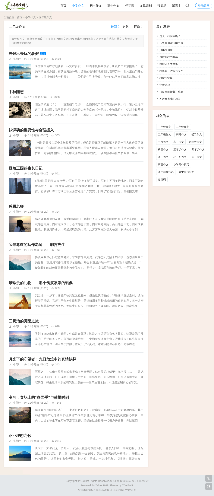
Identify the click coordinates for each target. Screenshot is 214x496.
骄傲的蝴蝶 (166, 77)
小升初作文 (180, 156)
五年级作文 (45, 17)
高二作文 (196, 156)
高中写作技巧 (186, 171)
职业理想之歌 (20, 436)
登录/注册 (203, 5)
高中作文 (113, 5)
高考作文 (181, 134)
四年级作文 (198, 149)
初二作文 (196, 134)
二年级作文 (182, 126)
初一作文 (163, 156)
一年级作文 (164, 126)
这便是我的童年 (168, 57)
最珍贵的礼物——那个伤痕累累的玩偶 (41, 283)
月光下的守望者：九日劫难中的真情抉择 (42, 359)
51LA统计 (143, 480)
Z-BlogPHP (101, 485)
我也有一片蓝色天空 (171, 70)
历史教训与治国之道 (171, 43)
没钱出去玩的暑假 (24, 54)
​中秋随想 (16, 92)
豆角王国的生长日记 (25, 168)
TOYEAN (127, 485)
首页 (63, 5)
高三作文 (163, 164)
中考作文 (163, 141)
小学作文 (78, 5)
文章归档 (146, 5)
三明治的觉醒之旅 (24, 321)
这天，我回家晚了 (170, 36)
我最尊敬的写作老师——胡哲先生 (37, 245)
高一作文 (178, 141)
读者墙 (161, 5)
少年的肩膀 (166, 50)
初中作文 (96, 5)
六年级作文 (195, 141)
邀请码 (162, 179)
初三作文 (163, 149)
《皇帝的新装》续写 (171, 91)
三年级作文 (180, 149)
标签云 (129, 5)
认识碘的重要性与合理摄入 (31, 130)
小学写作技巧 (181, 164)
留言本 (176, 5)
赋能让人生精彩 (168, 63)
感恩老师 (16, 206)
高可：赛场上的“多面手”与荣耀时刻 (39, 397)
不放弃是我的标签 (170, 98)
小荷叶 (17, 58)
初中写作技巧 (166, 171)
